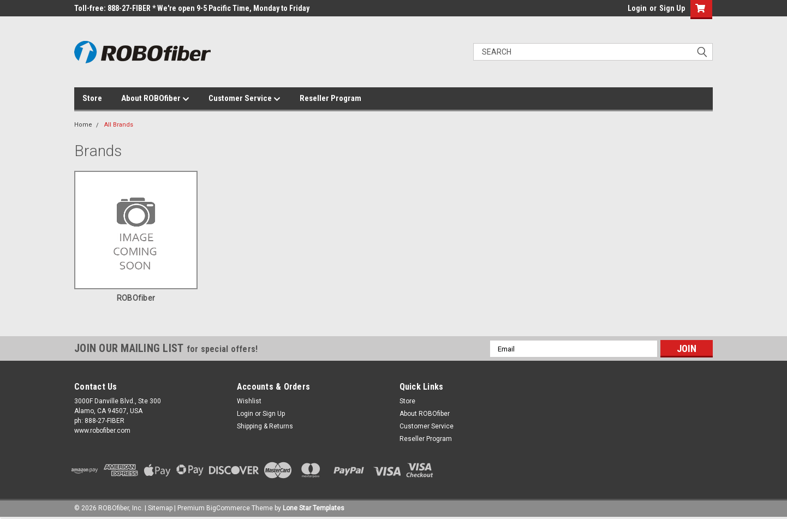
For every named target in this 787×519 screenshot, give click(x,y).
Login (637, 8)
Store (92, 98)
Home (83, 124)
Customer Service (244, 98)
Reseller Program (330, 98)
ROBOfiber (136, 298)
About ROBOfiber (155, 98)
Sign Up (672, 8)
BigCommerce (228, 508)
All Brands (118, 124)
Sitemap (160, 508)
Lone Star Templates (313, 508)
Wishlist (249, 401)
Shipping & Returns (265, 426)
